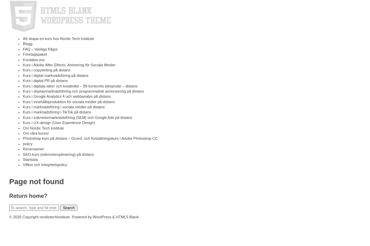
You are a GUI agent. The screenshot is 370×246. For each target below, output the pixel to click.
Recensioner (33, 149)
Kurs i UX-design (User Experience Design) (59, 123)
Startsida (30, 160)
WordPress (102, 217)
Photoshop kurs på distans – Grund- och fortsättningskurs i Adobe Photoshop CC (90, 138)
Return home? (28, 196)
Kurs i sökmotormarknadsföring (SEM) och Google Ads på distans (77, 117)
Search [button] (69, 208)
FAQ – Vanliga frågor (40, 49)
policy (27, 144)
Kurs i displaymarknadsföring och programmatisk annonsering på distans (83, 91)
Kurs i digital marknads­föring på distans (55, 75)
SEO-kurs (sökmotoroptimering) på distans (58, 154)
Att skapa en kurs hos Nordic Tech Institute (58, 39)
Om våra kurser (36, 133)
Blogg (27, 44)
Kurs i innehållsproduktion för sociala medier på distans (69, 102)
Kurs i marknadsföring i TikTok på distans (57, 112)
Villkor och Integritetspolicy (45, 165)
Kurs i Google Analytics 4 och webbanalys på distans (67, 96)
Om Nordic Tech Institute (43, 128)
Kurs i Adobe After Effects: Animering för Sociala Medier (69, 65)
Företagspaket (35, 54)
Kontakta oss (34, 60)
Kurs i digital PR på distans (45, 81)
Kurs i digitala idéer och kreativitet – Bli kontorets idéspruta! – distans (80, 86)
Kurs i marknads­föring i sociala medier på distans (64, 107)
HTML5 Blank (127, 217)
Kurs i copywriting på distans (46, 70)
